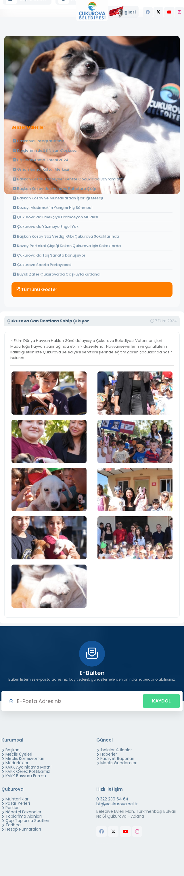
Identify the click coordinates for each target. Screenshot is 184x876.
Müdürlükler (16, 763)
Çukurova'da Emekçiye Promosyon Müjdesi (55, 217)
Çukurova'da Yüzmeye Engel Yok (45, 226)
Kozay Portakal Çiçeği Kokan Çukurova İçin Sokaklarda (67, 246)
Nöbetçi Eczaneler (23, 812)
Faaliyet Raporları (117, 758)
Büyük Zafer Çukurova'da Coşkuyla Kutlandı (57, 274)
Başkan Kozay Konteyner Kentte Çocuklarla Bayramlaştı (68, 179)
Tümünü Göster (36, 289)
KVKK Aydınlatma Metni (28, 767)
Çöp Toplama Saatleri (27, 821)
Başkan (12, 750)
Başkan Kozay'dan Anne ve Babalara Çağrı (55, 188)
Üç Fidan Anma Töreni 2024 (40, 160)
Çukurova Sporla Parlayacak (42, 264)
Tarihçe (13, 825)
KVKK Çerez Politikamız (27, 771)
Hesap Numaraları (23, 829)
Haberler (108, 754)
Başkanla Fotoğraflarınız (38, 141)
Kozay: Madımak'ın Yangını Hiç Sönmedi (52, 207)
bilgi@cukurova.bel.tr (117, 804)
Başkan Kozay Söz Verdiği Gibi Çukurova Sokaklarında (66, 236)
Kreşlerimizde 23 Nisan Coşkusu (44, 150)
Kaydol (161, 701)
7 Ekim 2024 (163, 321)
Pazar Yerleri (17, 803)
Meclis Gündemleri (118, 763)
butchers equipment (106, 843)
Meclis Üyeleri (18, 754)
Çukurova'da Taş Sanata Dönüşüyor (49, 255)
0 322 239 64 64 (112, 799)
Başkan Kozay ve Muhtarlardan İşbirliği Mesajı (58, 198)
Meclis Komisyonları (24, 758)
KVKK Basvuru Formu (25, 776)
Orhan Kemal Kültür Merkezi (41, 169)
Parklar (12, 808)
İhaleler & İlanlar (116, 750)
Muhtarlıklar (16, 799)
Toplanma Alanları (23, 816)
